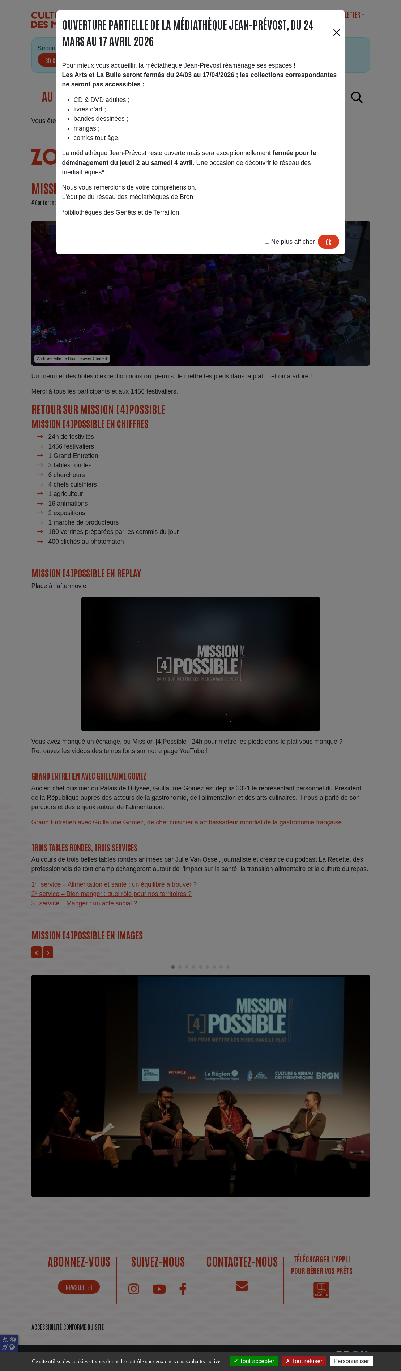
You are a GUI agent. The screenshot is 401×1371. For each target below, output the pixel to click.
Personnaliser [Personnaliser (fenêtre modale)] (351, 1361)
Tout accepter (254, 1361)
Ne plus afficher (290, 241)
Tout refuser (304, 1361)
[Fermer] (336, 32)
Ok (328, 242)
